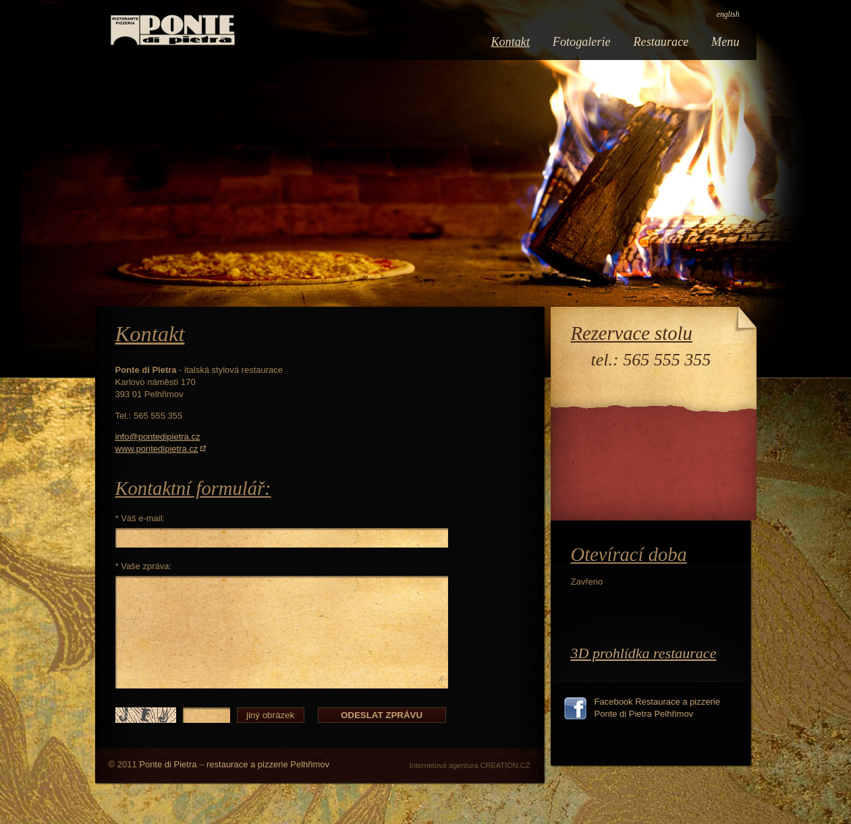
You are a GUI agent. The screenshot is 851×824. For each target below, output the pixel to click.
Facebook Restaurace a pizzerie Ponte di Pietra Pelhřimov (657, 708)
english (728, 14)
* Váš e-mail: (140, 518)
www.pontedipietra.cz (156, 449)
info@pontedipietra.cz (157, 437)
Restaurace (660, 42)
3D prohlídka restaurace (644, 653)
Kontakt (510, 42)
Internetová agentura (443, 765)
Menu (725, 42)
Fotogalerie (582, 42)
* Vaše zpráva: (143, 566)
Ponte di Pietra (167, 764)
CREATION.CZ (505, 765)
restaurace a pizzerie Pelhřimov (268, 764)
